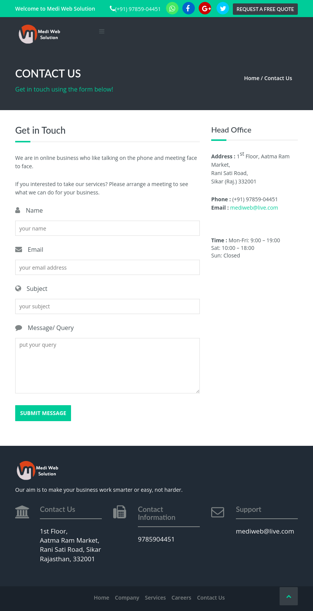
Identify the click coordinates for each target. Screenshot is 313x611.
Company (127, 597)
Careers (181, 597)
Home (101, 597)
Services (155, 597)
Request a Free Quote (265, 9)
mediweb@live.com (254, 207)
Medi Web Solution (71, 8)
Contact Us (211, 597)
